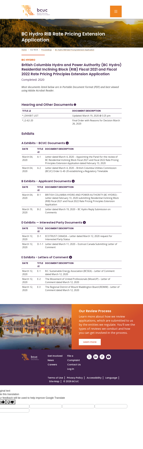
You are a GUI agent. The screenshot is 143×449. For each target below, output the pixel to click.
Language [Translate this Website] (111, 377)
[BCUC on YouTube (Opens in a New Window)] (108, 356)
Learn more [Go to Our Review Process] (89, 342)
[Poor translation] (10, 402)
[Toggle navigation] (116, 11)
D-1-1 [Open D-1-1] (40, 244)
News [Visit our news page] (51, 360)
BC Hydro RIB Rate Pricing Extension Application (74, 50)
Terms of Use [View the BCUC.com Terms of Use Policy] (55, 377)
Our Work (34, 50)
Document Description (86, 110)
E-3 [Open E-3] (39, 287)
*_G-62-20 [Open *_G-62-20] (27, 120)
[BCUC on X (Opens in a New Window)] (89, 356)
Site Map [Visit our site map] (54, 381)
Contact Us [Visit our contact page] (74, 364)
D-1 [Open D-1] (39, 236)
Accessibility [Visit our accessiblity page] (94, 377)
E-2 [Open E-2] (39, 279)
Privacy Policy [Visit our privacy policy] (75, 377)
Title (25, 110)
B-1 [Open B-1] (39, 194)
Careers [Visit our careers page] (52, 364)
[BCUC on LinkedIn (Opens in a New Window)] (95, 356)
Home (24, 50)
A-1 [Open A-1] (39, 156)
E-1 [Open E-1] (39, 271)
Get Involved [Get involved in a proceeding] (55, 356)
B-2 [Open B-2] (39, 209)
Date (25, 148)
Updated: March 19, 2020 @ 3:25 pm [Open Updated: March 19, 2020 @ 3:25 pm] (91, 115)
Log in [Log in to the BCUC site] (70, 369)
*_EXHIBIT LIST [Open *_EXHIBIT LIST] (30, 115)
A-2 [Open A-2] (39, 168)
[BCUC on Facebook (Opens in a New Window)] (102, 356)
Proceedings (46, 50)
